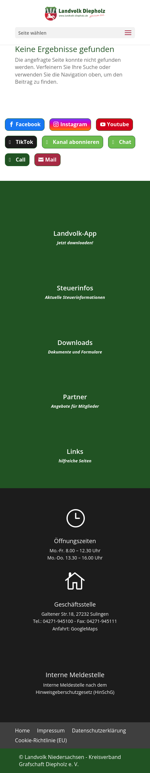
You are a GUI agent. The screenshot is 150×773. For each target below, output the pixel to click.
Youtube (118, 124)
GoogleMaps (84, 629)
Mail (51, 159)
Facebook (28, 124)
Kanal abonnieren (76, 142)
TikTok (24, 142)
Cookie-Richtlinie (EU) (41, 741)
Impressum (51, 731)
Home (22, 731)
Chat (125, 142)
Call (21, 159)
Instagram (73, 124)
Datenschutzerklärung (99, 731)
